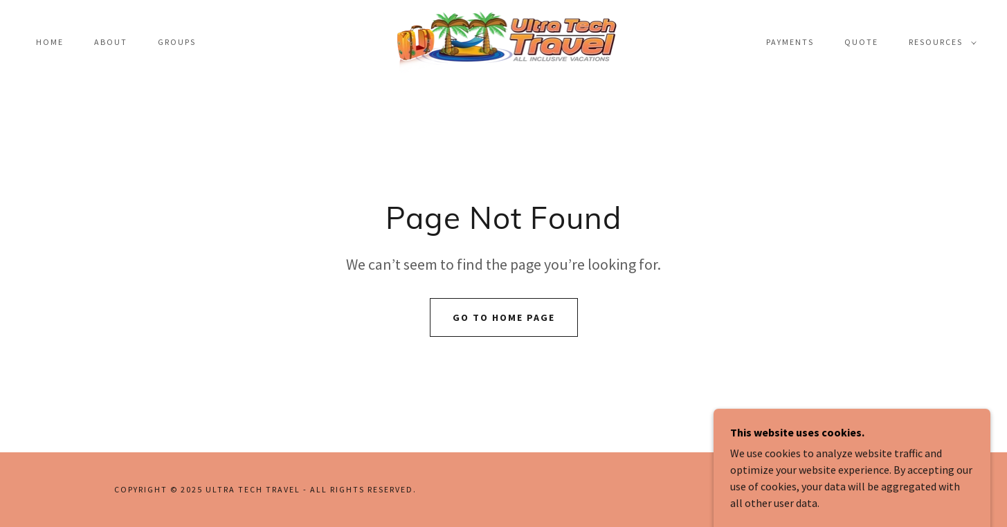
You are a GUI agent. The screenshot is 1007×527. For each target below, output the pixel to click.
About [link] (110, 42)
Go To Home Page (504, 317)
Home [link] (50, 42)
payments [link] (790, 42)
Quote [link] (861, 42)
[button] (939, 42)
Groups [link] (177, 42)
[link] (504, 41)
